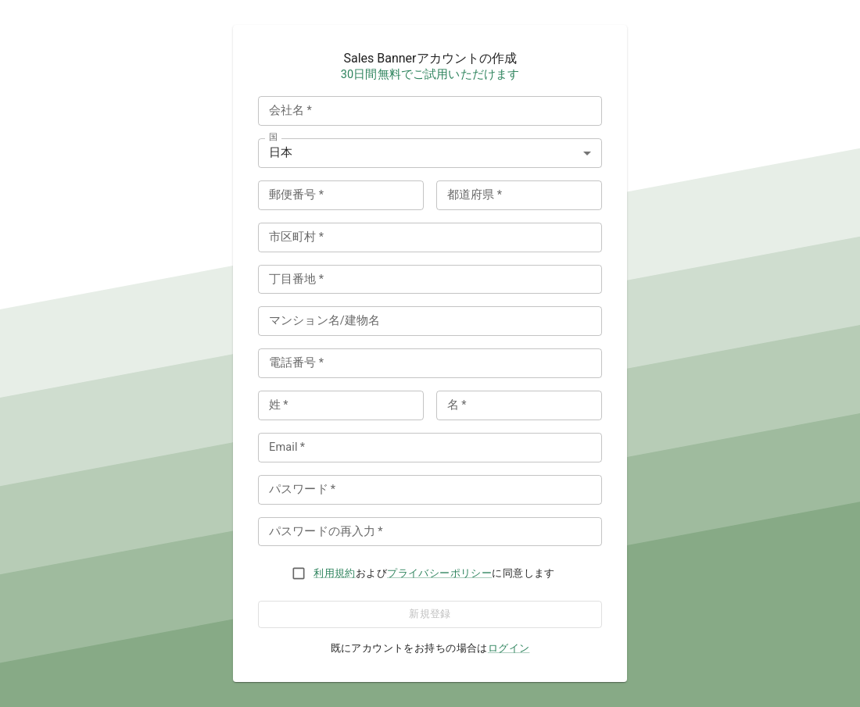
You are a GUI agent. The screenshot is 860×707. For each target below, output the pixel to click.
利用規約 (335, 573)
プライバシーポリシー (439, 573)
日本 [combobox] (280, 152)
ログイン (509, 648)
